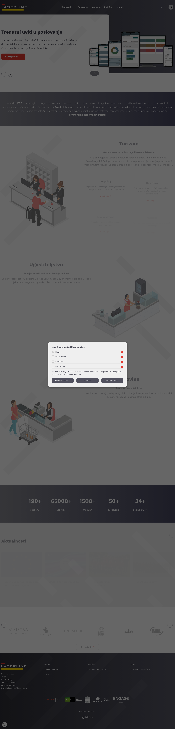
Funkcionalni (60, 357)
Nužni (57, 352)
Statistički (59, 361)
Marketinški (60, 366)
